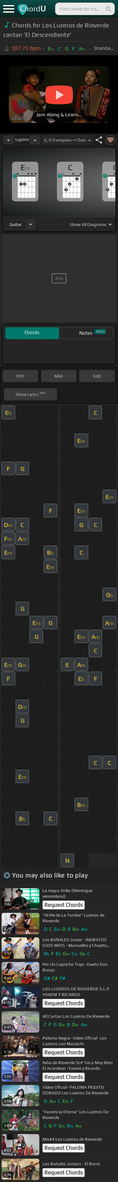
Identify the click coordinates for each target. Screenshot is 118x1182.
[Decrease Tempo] (8, 140)
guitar (15, 224)
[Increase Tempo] (35, 140)
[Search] (108, 9)
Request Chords (63, 905)
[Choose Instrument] (30, 224)
